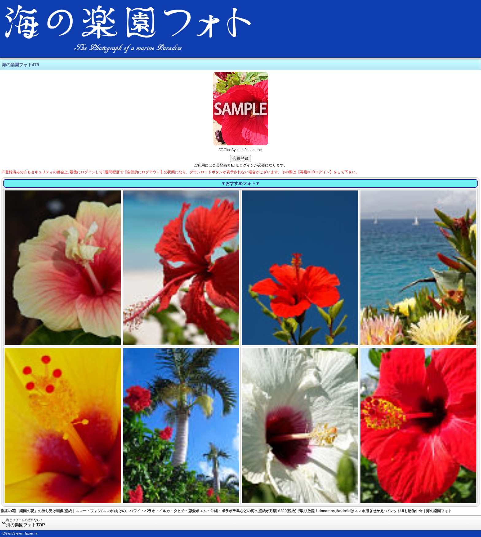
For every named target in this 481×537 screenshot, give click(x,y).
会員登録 (240, 158)
